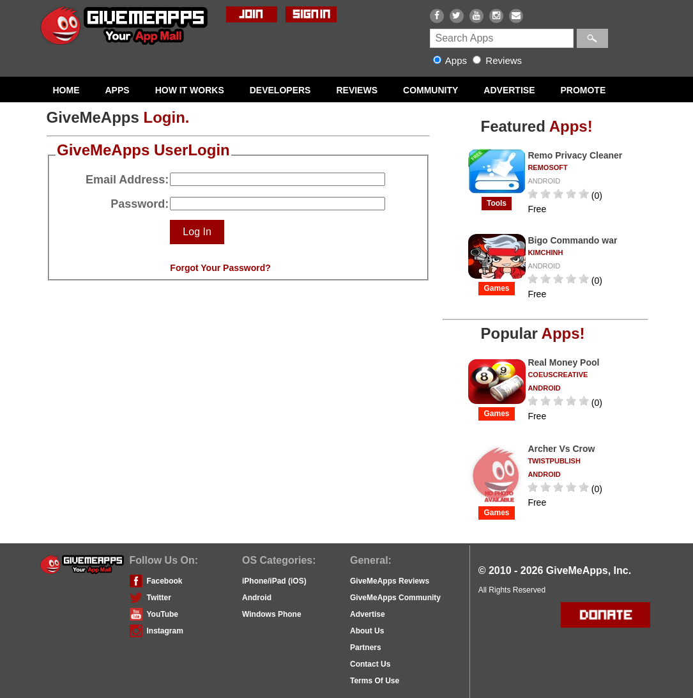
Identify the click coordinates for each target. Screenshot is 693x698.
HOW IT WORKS (189, 90)
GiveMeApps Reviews (389, 581)
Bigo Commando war (572, 240)
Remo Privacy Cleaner (575, 155)
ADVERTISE (509, 90)
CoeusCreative (558, 374)
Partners (365, 647)
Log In (197, 231)
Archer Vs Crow (561, 449)
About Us (367, 630)
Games (496, 288)
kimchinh (545, 252)
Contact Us (370, 664)
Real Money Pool (563, 362)
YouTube (163, 614)
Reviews (497, 60)
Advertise (367, 614)
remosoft (547, 167)
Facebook (165, 581)
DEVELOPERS (280, 90)
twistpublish (554, 461)
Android (256, 597)
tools (496, 203)
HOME (66, 90)
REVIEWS (356, 90)
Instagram (165, 630)
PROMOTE (582, 90)
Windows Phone (271, 614)
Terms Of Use (374, 680)
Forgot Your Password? (220, 268)
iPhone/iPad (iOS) (274, 581)
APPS (117, 90)
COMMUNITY (430, 90)
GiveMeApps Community (395, 597)
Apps (451, 60)
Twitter (159, 597)
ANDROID (544, 181)
